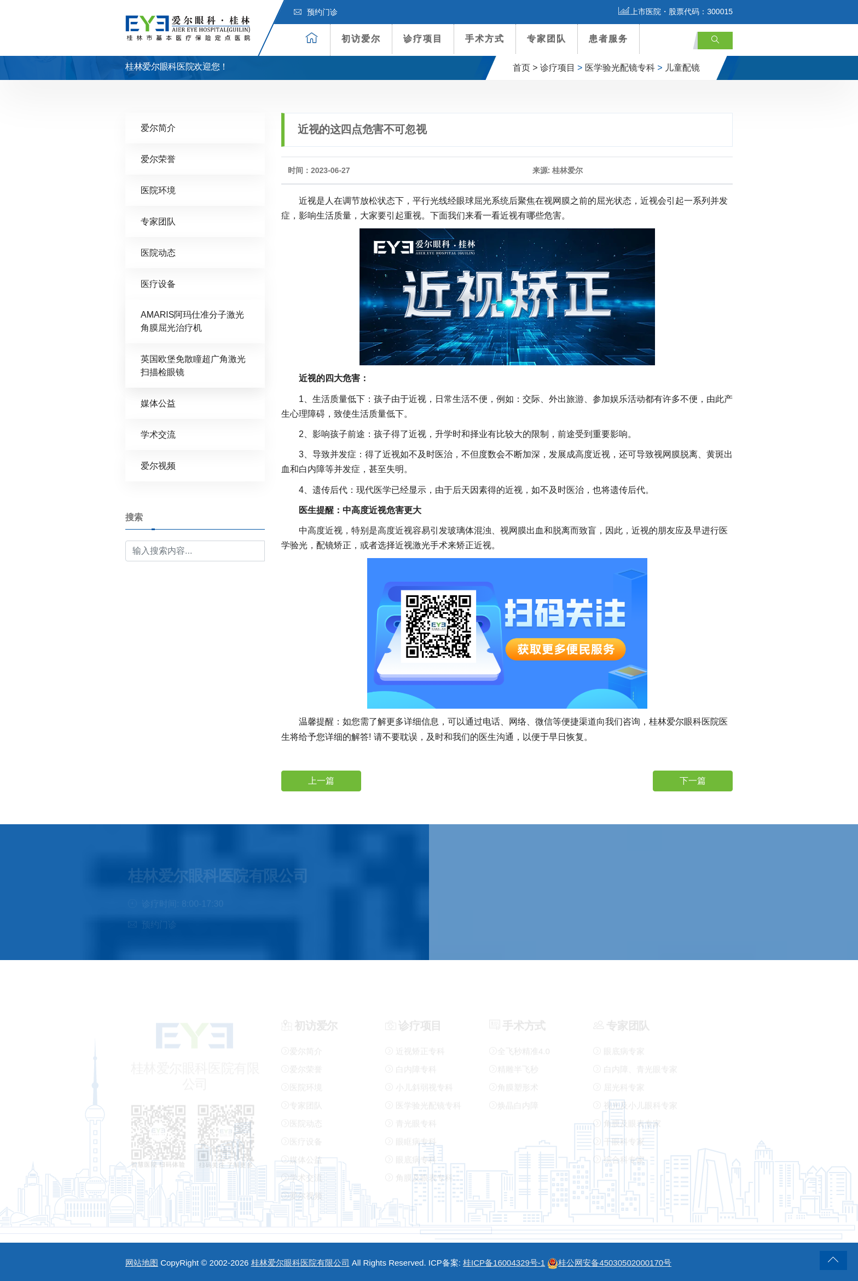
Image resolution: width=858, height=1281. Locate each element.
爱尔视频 (158, 465)
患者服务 (608, 38)
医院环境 (158, 189)
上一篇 (321, 780)
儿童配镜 (682, 67)
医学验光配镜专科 (620, 67)
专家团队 (546, 38)
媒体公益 (158, 402)
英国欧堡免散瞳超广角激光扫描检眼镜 (193, 365)
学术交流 (158, 434)
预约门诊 (316, 12)
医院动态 (158, 252)
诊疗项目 (423, 38)
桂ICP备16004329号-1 (504, 1262)
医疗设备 (158, 283)
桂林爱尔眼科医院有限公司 (300, 1262)
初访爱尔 (361, 38)
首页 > (525, 67)
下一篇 (693, 780)
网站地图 (141, 1262)
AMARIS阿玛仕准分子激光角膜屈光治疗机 (192, 320)
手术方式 (485, 38)
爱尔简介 (158, 127)
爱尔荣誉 (158, 158)
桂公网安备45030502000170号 (609, 1262)
